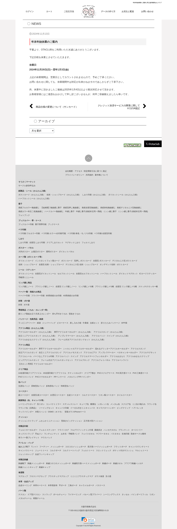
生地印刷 (125, 434)
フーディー (44, 447)
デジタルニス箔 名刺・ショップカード (81, 265)
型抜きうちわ (74, 314)
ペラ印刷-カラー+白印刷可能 (53, 233)
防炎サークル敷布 (138, 434)
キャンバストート (26, 451)
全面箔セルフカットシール (87, 274)
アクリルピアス (90, 353)
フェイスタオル (88, 434)
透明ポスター (51, 252)
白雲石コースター (57, 395)
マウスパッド (46, 438)
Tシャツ (34, 447)
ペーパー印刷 (24, 296)
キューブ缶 (84, 404)
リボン (152, 495)
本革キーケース (39, 485)
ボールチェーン (60, 495)
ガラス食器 (99, 476)
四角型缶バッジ (38, 386)
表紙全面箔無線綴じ (90, 208)
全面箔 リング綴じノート (66, 287)
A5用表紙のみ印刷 (71, 296)
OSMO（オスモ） (55, 412)
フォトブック (24, 215)
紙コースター (24, 395)
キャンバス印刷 (62, 408)
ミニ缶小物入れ (139, 404)
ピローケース (62, 323)
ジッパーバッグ (49, 323)
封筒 (20, 305)
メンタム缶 (115, 404)
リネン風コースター (106, 395)
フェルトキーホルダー (27, 430)
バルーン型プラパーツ (92, 495)
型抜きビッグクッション (71, 421)
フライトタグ (63, 430)
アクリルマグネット (147, 353)
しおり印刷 (23, 243)
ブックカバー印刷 (26, 224)
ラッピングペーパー (27, 323)
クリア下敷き (90, 373)
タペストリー (137, 430)
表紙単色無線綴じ (107, 208)
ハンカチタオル (110, 430)
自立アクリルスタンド (27, 353)
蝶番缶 (93, 404)
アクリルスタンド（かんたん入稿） (109, 332)
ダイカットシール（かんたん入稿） (123, 195)
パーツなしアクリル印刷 (43, 356)
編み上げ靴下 (24, 447)
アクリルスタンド (138, 349)
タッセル (125, 495)
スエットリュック (103, 451)
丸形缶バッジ (24, 386)
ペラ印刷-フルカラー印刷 (29, 233)
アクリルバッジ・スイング (67, 356)
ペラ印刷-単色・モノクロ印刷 (80, 233)
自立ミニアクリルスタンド (50, 353)
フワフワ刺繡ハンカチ (133, 463)
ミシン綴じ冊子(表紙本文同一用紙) (133, 211)
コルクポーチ (55, 451)
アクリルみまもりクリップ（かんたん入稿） (37, 340)
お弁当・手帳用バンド (70, 434)
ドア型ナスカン (34, 495)
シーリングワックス (111, 495)
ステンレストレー (70, 404)
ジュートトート (41, 451)
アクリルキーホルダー (27, 349)
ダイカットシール (26, 274)
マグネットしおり (72, 243)
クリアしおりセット (55, 243)
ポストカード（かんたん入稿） (31, 195)
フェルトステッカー (47, 430)
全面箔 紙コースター (40, 395)
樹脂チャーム (39, 498)
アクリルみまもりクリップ (137, 356)
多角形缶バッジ (52, 386)
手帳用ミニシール (26, 277)
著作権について (101, 175)
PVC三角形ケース (140, 373)
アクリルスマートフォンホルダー (94, 356)
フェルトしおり (88, 243)
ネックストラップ (26, 434)
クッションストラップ (27, 421)
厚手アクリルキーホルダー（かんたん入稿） (73, 332)
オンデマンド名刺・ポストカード (114, 265)
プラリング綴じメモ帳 (104, 287)
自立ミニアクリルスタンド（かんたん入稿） (37, 336)
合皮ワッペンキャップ (44, 454)
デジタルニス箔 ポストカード (125, 261)
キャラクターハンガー (105, 408)
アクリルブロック (82, 360)
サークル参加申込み (27, 186)
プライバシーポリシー (74, 175)
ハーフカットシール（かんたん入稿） (34, 199)
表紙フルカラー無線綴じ (28, 208)
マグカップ (23, 476)
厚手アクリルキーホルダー (50, 349)
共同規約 (89, 175)
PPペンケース (60, 377)
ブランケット (124, 430)
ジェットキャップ (26, 454)
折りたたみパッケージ (110, 323)
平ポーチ (63, 485)
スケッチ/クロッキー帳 (148, 287)
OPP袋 (124, 323)
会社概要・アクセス (73, 171)
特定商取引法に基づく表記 (95, 171)
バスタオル (115, 434)
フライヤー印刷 (38, 296)
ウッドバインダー (26, 412)
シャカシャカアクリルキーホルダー (78, 349)
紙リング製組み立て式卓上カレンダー (34, 314)
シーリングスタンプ (27, 404)
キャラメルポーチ (86, 485)
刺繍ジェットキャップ (27, 467)
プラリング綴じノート (44, 287)
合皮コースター (73, 395)
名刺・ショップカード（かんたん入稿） (63, 195)
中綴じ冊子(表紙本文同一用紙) (89, 211)
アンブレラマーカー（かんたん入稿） (74, 336)
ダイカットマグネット (128, 274)
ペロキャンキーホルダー (127, 353)
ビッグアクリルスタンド (28, 360)
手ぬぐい (39, 434)
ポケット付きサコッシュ (123, 451)
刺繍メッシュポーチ (36, 463)
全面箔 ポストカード (102, 261)
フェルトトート (88, 451)
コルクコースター (89, 395)
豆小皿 (108, 476)
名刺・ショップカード (27, 265)
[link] (88, 520)
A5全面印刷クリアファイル (54, 373)
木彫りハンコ (40, 412)
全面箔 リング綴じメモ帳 (126, 287)
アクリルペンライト (120, 360)
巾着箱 (85, 323)
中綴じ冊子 (70, 211)
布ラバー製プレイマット (28, 438)
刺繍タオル (118, 463)
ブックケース (53, 224)
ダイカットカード (26, 261)
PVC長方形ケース (123, 373)
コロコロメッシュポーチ (75, 447)
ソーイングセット (46, 408)
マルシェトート (141, 451)
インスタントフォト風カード (47, 261)
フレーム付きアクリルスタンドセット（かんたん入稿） (81, 340)
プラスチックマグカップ (58, 476)
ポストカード (67, 261)
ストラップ (47, 495)
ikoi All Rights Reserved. (92, 526)
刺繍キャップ (44, 467)
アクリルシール (25, 356)
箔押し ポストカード (83, 261)
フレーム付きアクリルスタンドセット (57, 360)
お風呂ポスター (38, 252)
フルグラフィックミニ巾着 (81, 430)
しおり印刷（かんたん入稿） (94, 195)
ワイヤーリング (74, 495)
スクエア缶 (126, 404)
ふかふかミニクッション (49, 421)
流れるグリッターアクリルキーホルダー (112, 349)
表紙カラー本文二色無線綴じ (30, 211)
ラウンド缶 (152, 404)
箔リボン (41, 404)
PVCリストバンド (26, 377)
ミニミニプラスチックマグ (81, 476)
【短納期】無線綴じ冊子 (51, 208)
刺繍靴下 (22, 463)
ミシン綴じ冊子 (110, 211)
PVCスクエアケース (105, 373)
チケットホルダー (75, 373)
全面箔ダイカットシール (45, 274)
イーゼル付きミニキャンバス (82, 408)
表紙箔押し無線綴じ (71, 208)
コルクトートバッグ (71, 451)
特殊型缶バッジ (67, 386)
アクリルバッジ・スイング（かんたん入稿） (111, 336)
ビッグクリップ (123, 408)
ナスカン (22, 495)
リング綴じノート (26, 287)
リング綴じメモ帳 (86, 287)
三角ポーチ (72, 485)
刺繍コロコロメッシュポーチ (58, 463)
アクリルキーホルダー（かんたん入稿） (35, 332)
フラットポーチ (120, 447)
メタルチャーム (25, 498)
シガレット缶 (103, 404)
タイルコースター (124, 395)
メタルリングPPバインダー (79, 377)
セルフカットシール (66, 274)
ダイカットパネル (66, 252)
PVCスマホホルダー (43, 377)
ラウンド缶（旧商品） (27, 408)
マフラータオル (102, 434)
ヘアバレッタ (137, 408)
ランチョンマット (51, 434)
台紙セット (94, 323)
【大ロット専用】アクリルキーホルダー (35, 364)
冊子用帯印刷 (40, 224)
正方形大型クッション (93, 421)
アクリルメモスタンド (72, 353)
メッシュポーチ (57, 447)
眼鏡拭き (98, 430)
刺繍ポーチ (107, 463)
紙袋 (39, 323)
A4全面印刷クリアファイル (30, 373)
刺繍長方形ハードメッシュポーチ (86, 463)
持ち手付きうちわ (59, 314)
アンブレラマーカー (106, 353)
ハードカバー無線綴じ (54, 211)
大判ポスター (24, 252)
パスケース (100, 485)
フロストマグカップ (37, 476)
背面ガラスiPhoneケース (75, 412)
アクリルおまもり (117, 356)
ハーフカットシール (108, 274)
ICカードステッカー (147, 274)
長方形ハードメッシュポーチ (100, 447)
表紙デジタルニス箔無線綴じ (129, 208)
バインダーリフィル (139, 495)
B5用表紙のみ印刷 (54, 296)
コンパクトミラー (53, 404)
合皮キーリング (25, 485)
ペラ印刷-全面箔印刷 (103, 233)
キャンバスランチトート (138, 447)
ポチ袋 (26, 305)
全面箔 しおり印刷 (37, 243)
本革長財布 (52, 485)
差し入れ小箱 (75, 323)
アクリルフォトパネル (100, 360)
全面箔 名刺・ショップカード (51, 265)
